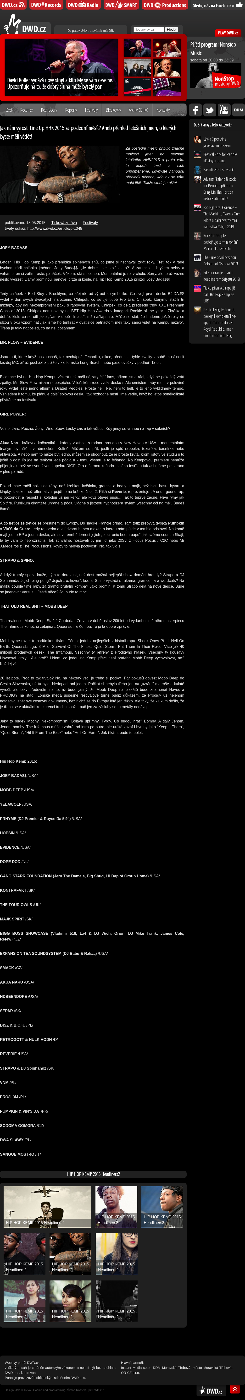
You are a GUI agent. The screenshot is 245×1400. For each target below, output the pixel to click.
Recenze (26, 110)
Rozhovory (49, 110)
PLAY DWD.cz (228, 33)
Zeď (9, 110)
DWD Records (46, 5)
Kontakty (163, 110)
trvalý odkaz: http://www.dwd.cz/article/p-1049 (43, 228)
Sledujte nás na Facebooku (218, 5)
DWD (13, 5)
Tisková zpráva (64, 223)
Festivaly (91, 110)
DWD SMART (121, 5)
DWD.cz (27, 24)
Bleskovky (113, 110)
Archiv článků (138, 110)
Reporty (71, 110)
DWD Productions (165, 5)
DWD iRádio (83, 5)
